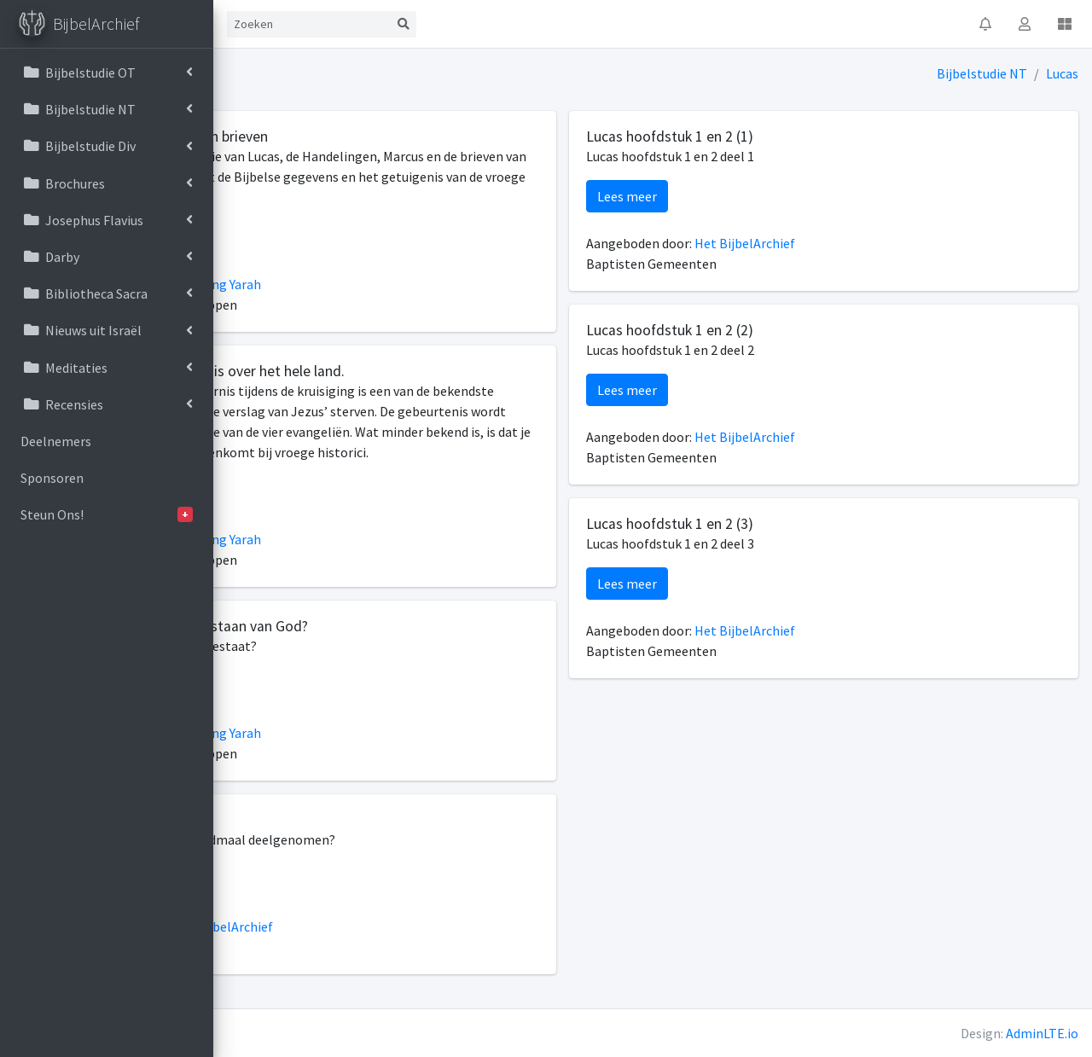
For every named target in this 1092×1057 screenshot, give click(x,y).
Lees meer (285, 237)
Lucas (1063, 73)
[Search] (488, 24)
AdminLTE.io (1042, 1033)
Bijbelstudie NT (983, 73)
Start (288, 23)
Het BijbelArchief (402, 946)
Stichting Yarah (396, 284)
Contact (355, 23)
